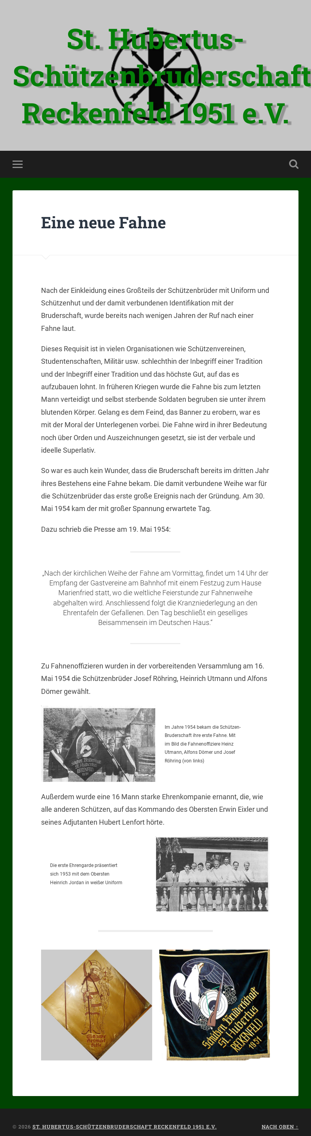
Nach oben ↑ (280, 1126)
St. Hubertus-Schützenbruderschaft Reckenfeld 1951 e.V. (124, 1126)
